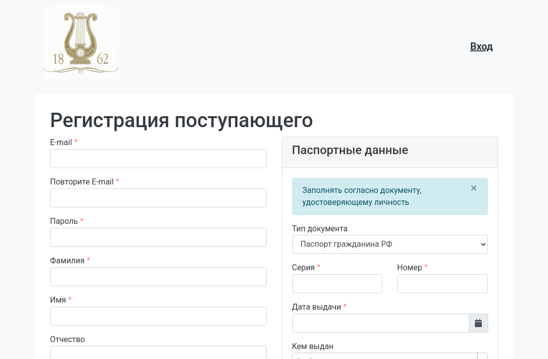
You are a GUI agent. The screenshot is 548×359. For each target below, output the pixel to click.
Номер (409, 267)
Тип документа (320, 228)
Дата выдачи (316, 307)
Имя (58, 300)
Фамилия (67, 260)
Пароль (64, 221)
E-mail (61, 142)
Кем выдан (313, 346)
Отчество (67, 339)
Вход (481, 46)
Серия (303, 267)
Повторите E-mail (82, 181)
